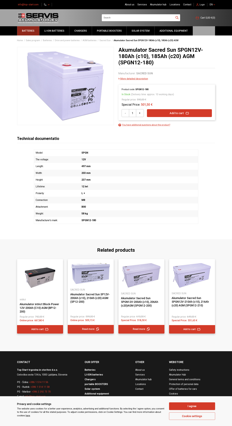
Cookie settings (192, 416)
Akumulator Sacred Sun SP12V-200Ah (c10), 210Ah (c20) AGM (90, 298)
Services (142, 4)
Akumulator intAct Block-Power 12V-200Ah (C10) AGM (39, 308)
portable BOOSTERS (109, 30)
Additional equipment (174, 30)
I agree (192, 406)
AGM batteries (90, 40)
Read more (90, 329)
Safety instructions (179, 369)
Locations (175, 4)
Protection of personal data (183, 384)
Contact (187, 4)
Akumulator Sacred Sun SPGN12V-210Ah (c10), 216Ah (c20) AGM (190, 301)
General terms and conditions (184, 379)
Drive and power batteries (67, 40)
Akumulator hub (158, 4)
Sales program (33, 40)
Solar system (141, 30)
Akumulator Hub (177, 374)
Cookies (173, 393)
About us (129, 4)
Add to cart (179, 113)
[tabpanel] (40, 296)
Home (20, 40)
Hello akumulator (204, 30)
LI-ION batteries (54, 30)
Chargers (80, 30)
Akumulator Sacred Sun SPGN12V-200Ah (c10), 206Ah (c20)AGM (139, 302)
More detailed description (133, 78)
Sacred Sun (105, 40)
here (28, 415)
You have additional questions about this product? (144, 125)
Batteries (28, 30)
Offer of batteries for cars (183, 388)
